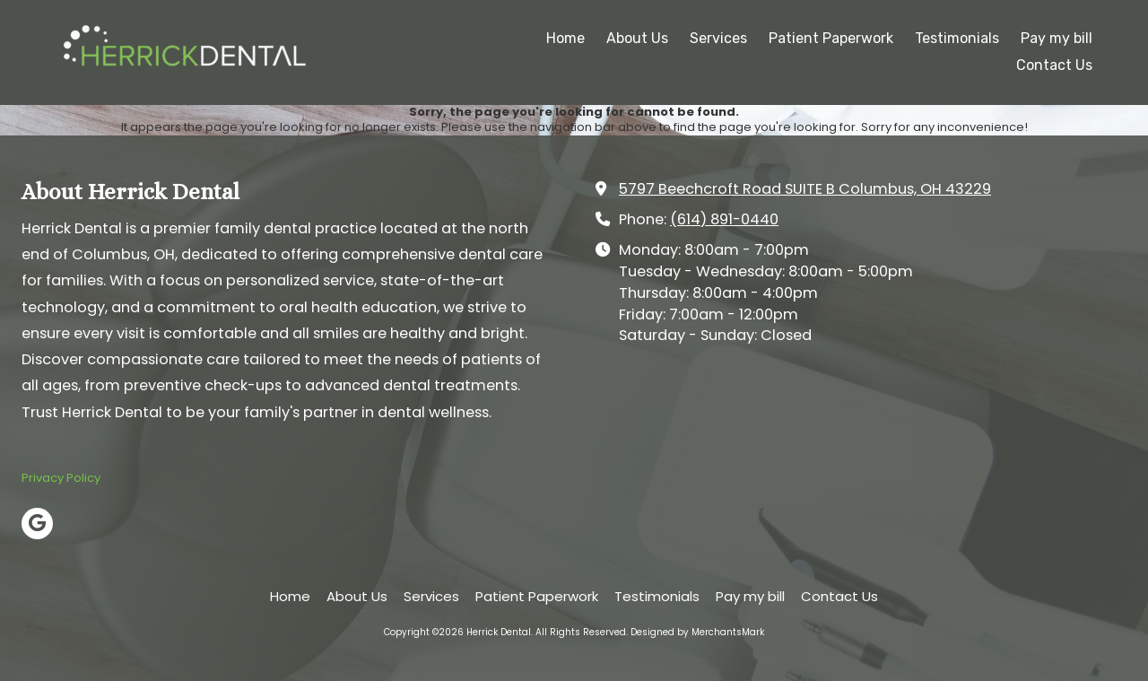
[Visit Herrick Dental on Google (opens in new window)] (37, 523)
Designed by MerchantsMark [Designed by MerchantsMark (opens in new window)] (697, 632)
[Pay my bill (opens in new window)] (1056, 39)
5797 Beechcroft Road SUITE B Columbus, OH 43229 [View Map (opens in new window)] (805, 189)
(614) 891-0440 (724, 219)
